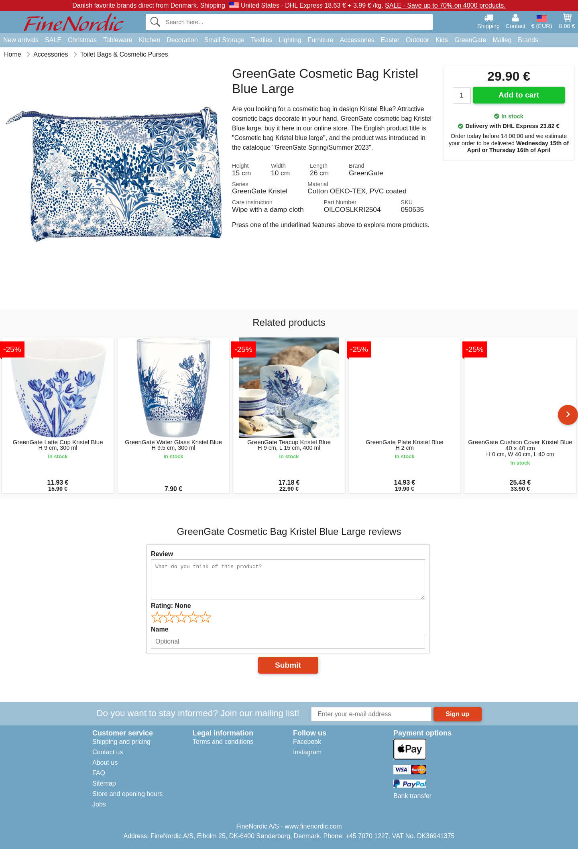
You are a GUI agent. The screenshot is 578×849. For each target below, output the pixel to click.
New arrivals (21, 40)
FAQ (98, 773)
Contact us (107, 752)
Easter (390, 40)
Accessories (357, 40)
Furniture (321, 40)
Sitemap (104, 783)
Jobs (99, 804)
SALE (53, 40)
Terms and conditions (223, 741)
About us (105, 762)
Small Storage (224, 40)
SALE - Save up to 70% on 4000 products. (445, 5)
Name (160, 629)
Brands (528, 40)
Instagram (307, 752)
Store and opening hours (127, 793)
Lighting (290, 40)
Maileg (502, 40)
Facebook (307, 741)
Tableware (117, 40)
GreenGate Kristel (259, 191)
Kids (442, 40)
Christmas (82, 40)
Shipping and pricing (121, 741)
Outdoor (417, 40)
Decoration (182, 40)
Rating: (171, 605)
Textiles (261, 40)
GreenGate (470, 40)
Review (162, 553)
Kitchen (149, 40)
